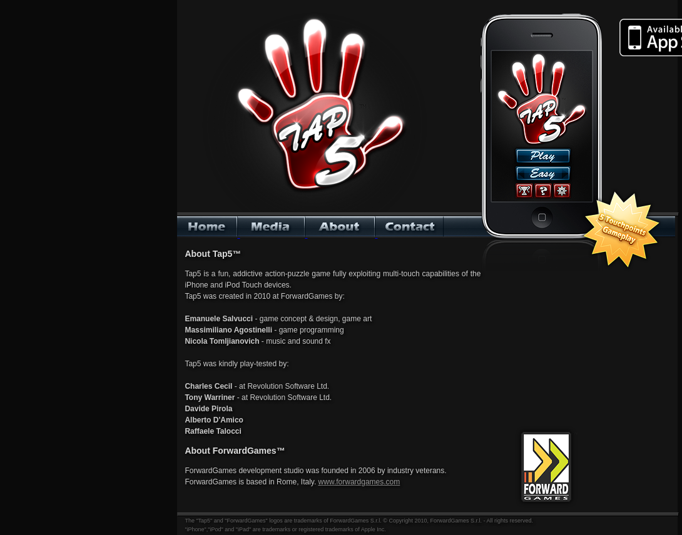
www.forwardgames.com (359, 482)
